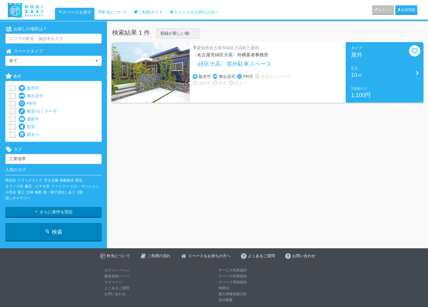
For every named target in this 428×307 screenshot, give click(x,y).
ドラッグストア (30, 180)
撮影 (38, 192)
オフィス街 (14, 186)
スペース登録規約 (232, 282)
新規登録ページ (116, 276)
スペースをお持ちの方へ (194, 12)
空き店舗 (51, 180)
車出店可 (30, 96)
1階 (80, 192)
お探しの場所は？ (26, 29)
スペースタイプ (24, 51)
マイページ (113, 282)
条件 (13, 76)
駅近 (79, 180)
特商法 (223, 288)
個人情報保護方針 (232, 294)
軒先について (112, 12)
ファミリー (60, 186)
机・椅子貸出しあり (59, 192)
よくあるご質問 (116, 288)
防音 (26, 127)
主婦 (29, 192)
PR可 (27, 104)
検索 (53, 232)
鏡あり (28, 134)
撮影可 (28, 119)
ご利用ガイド (148, 12)
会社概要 (225, 300)
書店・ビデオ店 (37, 186)
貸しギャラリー (17, 198)
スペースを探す (75, 12)
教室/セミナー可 (37, 111)
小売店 (10, 192)
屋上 (21, 192)
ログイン (383, 10)
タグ (13, 149)
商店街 (10, 180)
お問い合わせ (115, 294)
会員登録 (406, 10)
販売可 (28, 88)
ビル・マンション (84, 186)
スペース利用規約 (232, 276)
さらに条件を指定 (53, 211)
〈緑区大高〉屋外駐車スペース (232, 64)
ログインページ (116, 270)
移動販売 (67, 180)
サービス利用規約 (232, 270)
